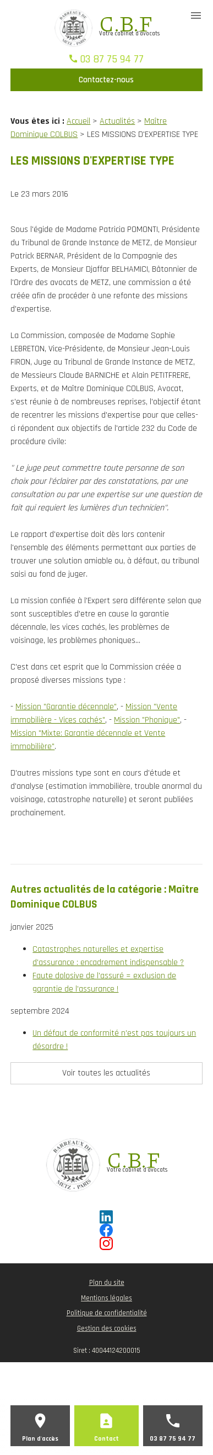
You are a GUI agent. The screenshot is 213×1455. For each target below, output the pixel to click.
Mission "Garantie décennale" (66, 707)
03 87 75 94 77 (112, 59)
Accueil (78, 121)
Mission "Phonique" (147, 720)
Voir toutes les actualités (106, 1073)
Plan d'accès (40, 1439)
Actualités (117, 121)
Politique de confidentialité (107, 1313)
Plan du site (106, 1282)
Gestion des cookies (106, 1328)
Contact (106, 1439)
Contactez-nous (106, 80)
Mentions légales (106, 1298)
